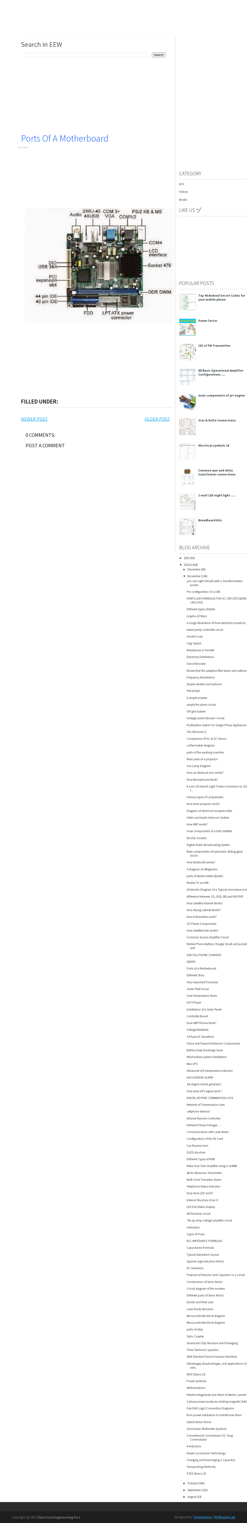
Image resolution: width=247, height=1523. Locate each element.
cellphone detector (198, 1111)
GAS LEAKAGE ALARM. (200, 1077)
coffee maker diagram (201, 745)
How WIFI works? (197, 824)
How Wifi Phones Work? (201, 1023)
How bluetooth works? (201, 862)
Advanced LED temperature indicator (210, 1071)
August (192, 1497)
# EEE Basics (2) (196, 1474)
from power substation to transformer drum (214, 1415)
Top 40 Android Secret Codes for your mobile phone (221, 298)
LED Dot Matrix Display (201, 1207)
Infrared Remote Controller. (204, 1118)
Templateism (202, 1517)
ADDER (191, 962)
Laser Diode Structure (200, 1309)
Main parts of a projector (202, 759)
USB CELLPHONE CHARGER (204, 955)
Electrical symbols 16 (213, 446)
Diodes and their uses (200, 1302)
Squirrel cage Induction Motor (205, 1261)
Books (183, 200)
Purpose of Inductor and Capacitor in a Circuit (216, 1275)
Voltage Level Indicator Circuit (205, 718)
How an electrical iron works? (205, 773)
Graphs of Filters (197, 616)
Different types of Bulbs (201, 609)
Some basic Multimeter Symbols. (207, 1429)
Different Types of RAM (201, 1159)
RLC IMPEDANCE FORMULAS (204, 1241)
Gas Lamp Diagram (199, 766)
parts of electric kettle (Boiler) (205, 876)
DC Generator (195, 1268)
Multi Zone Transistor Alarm (204, 1180)
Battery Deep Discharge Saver (205, 1050)
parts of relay (195, 1329)
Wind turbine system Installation (207, 1057)
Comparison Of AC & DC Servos (206, 739)
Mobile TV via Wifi (198, 883)
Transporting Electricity (201, 1467)
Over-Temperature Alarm (202, 996)
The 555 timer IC (197, 732)
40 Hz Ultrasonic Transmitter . (205, 1173)
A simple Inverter (197, 698)
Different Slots (195, 975)
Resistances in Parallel (200, 650)
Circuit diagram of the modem (206, 1289)
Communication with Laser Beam (208, 1132)
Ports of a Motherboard (65, 138)
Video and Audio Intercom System (208, 818)
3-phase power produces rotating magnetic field (217, 1402)
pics (181, 184)
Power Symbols (196, 1381)
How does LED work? (200, 1193)
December (194, 569)
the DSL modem (197, 838)
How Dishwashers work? (202, 917)
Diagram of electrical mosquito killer (209, 811)
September (195, 1490)
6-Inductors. (194, 1446)
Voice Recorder (196, 664)
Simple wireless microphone (204, 684)
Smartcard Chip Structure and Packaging (212, 1343)
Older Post (157, 419)
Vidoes (183, 192)
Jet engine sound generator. (204, 1084)
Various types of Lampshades (205, 797)
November (194, 576)
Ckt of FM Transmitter (214, 346)
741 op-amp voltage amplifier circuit (209, 1220)
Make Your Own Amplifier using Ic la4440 (212, 1166)
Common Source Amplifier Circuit (208, 937)
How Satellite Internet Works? (205, 903)
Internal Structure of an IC (203, 1200)
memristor (193, 1227)
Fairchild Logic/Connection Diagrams (210, 1408)
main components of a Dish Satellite (209, 831)
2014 (187, 565)
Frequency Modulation (201, 677)
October (193, 1483)
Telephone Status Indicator (203, 1186)
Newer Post (34, 419)
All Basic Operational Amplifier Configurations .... (220, 373)
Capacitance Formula (200, 1248)
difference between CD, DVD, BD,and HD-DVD (215, 897)
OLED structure (196, 1152)
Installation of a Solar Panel (204, 1009)
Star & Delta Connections (217, 420)
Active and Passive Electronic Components (213, 1043)
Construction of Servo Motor (205, 1282)
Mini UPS (192, 1064)
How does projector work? (203, 804)
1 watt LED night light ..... (216, 495)
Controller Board (197, 1016)
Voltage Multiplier (198, 1030)
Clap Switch (194, 643)
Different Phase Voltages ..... (204, 1125)
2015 (187, 558)
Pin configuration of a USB (203, 592)
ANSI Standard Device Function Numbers (212, 1357)
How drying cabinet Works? (204, 910)
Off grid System (196, 711)
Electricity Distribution (200, 657)
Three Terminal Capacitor (203, 1350)
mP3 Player (194, 1002)
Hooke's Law (195, 636)
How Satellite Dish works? (203, 931)
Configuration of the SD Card (205, 1139)
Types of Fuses (196, 1234)
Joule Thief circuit (198, 989)
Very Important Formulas (202, 982)
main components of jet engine (221, 395)
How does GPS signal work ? (204, 1091)
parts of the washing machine (205, 752)
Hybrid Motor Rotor (199, 1422)
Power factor (207, 321)
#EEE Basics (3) (196, 1374)
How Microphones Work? (202, 780)
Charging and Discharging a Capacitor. (211, 1460)
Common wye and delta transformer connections (217, 472)
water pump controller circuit (205, 630)
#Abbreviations (196, 1388)
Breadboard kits (210, 520)
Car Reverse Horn (197, 1146)
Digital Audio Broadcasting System (208, 845)
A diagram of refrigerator (202, 869)
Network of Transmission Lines (206, 1105)
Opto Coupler (195, 1336)
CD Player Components (201, 924)
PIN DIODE (193, 691)
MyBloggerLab (224, 1517)
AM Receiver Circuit (198, 1214)
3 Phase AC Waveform (200, 1037)
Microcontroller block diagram (206, 1316)
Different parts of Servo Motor (205, 1295)
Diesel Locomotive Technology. (206, 1453)
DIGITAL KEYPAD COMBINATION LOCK (210, 1098)
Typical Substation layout (203, 1255)
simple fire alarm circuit (201, 705)
